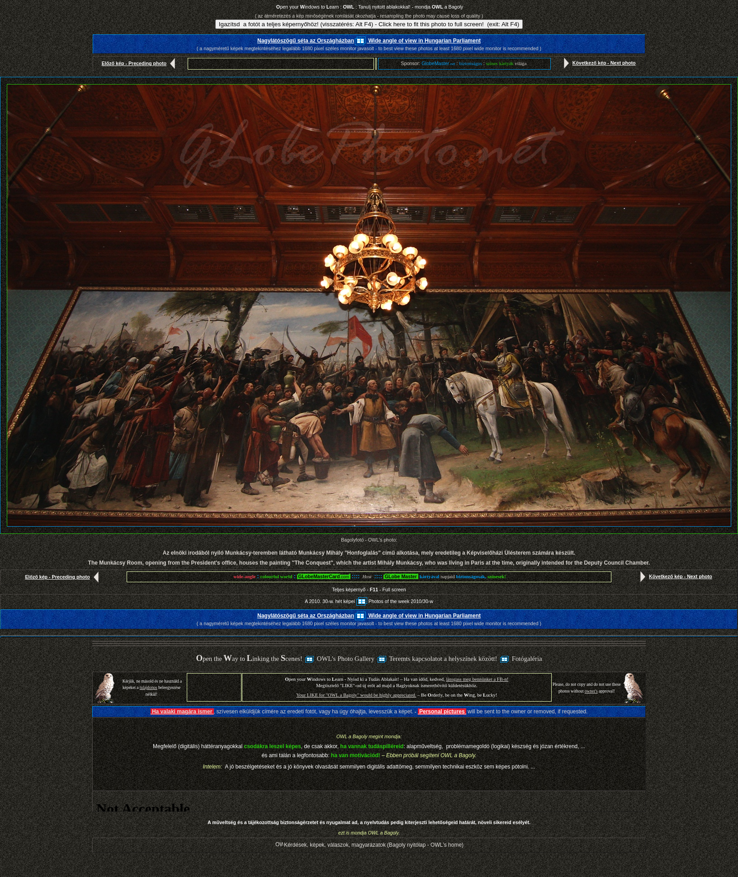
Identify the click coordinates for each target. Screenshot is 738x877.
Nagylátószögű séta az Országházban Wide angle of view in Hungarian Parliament (369, 41)
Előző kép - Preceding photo (140, 63)
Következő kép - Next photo (598, 63)
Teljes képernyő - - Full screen (369, 589)
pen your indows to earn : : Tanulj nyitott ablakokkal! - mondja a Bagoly (369, 6)
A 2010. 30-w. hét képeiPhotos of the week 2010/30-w (369, 601)
